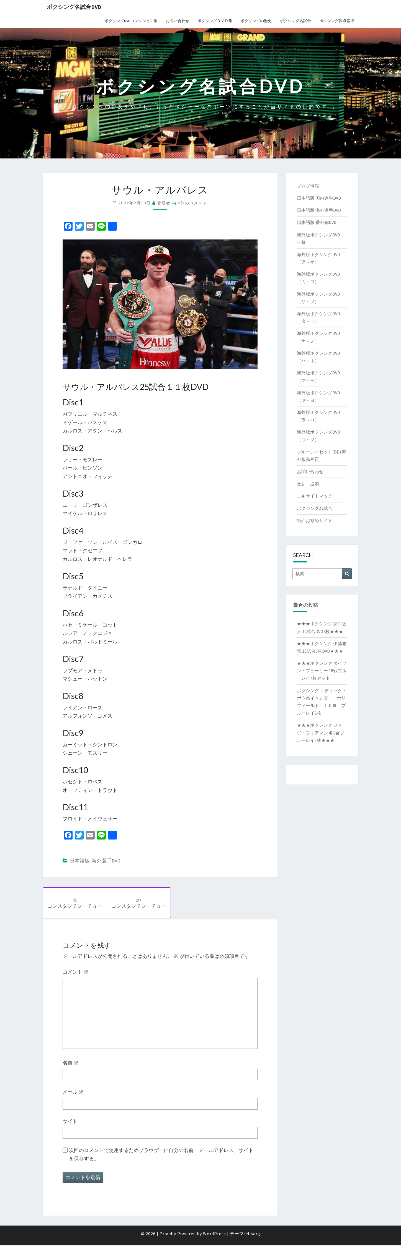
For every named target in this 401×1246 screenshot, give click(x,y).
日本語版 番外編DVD (316, 222)
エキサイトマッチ (314, 496)
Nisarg (253, 1234)
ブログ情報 (308, 186)
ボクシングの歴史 (256, 20)
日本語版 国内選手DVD (319, 198)
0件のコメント (192, 202)
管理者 (164, 202)
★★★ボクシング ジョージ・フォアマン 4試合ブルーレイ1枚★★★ (321, 732)
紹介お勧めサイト (314, 520)
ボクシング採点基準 (336, 20)
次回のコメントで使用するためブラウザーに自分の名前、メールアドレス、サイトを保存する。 (161, 1155)
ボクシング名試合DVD (74, 6)
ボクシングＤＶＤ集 (214, 20)
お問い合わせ (177, 20)
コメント (76, 973)
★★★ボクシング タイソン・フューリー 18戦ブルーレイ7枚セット (321, 670)
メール (73, 1093)
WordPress (214, 1234)
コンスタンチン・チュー (75, 903)
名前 (71, 1064)
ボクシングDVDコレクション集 (131, 20)
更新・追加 (308, 483)
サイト (70, 1122)
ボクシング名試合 (295, 20)
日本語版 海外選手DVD (95, 860)
